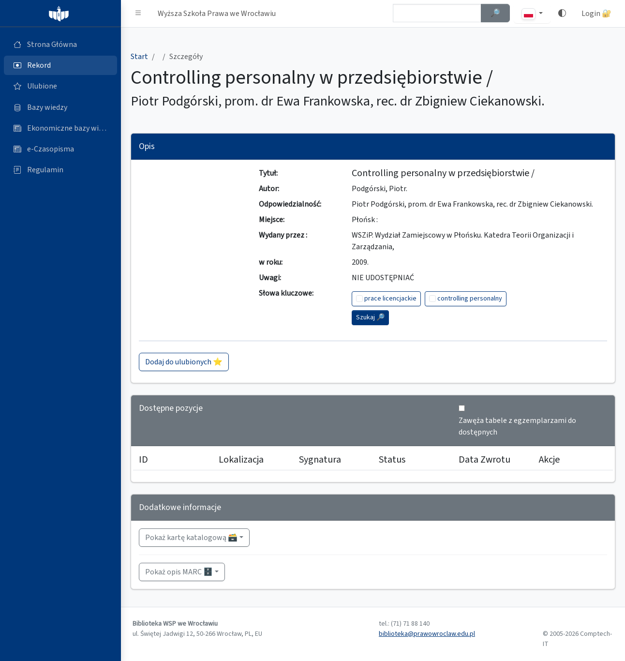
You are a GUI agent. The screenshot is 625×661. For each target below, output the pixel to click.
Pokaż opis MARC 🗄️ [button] (179, 572)
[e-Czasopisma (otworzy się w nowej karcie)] (60, 149)
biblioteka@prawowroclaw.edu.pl (427, 634)
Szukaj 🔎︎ (370, 317)
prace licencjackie (390, 298)
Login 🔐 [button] (596, 13)
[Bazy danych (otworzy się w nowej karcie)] (60, 107)
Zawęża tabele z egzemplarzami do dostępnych (517, 426)
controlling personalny (469, 298)
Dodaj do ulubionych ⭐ (184, 362)
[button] (138, 13)
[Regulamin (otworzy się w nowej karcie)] (60, 170)
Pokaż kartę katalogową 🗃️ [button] (191, 537)
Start (139, 56)
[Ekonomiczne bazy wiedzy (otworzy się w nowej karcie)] (60, 128)
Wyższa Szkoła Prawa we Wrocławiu (217, 13)
